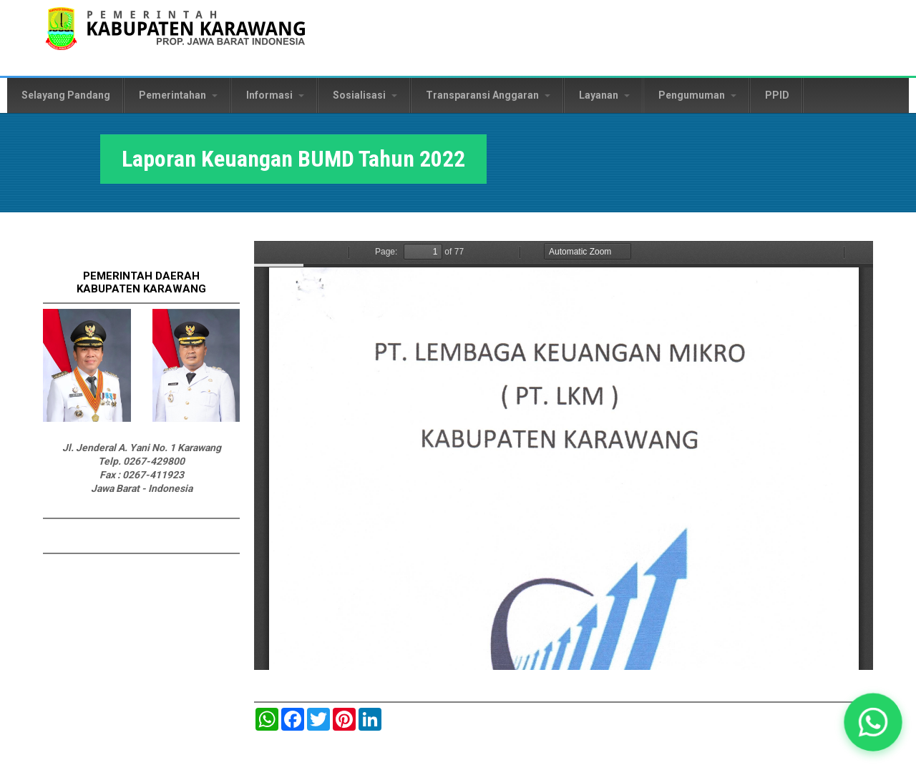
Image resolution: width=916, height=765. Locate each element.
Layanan (604, 95)
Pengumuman (697, 95)
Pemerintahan (178, 95)
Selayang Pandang (65, 95)
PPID (777, 95)
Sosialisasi (365, 95)
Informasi (275, 95)
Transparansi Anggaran (488, 95)
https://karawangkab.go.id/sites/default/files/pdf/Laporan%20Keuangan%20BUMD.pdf (563, 455)
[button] (873, 722)
